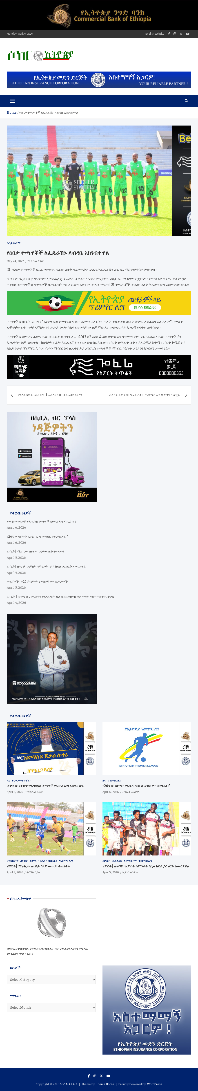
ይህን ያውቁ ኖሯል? (21, 780)
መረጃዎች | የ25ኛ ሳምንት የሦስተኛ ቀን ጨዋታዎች (37, 581)
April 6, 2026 (15, 792)
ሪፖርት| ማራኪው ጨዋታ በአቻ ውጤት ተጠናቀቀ (36, 551)
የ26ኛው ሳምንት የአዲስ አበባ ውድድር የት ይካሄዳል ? (37, 536)
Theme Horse (105, 1084)
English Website (154, 34)
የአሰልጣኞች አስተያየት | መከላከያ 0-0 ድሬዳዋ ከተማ (50, 395)
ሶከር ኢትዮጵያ (68, 1084)
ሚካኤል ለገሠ (35, 261)
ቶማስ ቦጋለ (33, 872)
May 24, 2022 (15, 261)
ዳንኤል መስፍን (131, 792)
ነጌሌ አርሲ (117, 860)
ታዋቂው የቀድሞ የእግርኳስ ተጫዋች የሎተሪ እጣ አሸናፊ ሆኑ (42, 521)
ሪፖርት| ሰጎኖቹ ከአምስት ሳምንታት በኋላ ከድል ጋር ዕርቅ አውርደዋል (46, 566)
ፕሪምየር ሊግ (114, 780)
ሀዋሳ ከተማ (12, 860)
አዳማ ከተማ (130, 860)
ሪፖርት (24, 860)
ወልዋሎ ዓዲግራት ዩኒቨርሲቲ (43, 860)
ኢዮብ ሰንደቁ (130, 872)
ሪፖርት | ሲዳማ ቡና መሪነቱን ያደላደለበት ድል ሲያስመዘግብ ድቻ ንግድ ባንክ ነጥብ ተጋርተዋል (60, 597)
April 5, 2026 (15, 872)
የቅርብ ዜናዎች (20, 716)
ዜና (8, 780)
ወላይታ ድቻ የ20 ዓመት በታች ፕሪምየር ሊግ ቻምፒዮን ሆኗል (144, 395)
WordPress (154, 1084)
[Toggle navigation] (12, 101)
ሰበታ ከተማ (13, 243)
